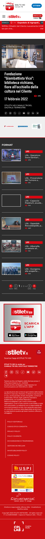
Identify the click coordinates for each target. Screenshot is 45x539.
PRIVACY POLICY (13, 431)
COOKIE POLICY (13, 455)
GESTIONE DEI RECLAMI (16, 446)
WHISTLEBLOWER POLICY (17, 450)
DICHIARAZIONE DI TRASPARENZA (20, 441)
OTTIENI (36, 5)
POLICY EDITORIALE (14, 422)
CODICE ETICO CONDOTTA (17, 426)
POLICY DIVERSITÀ (14, 436)
